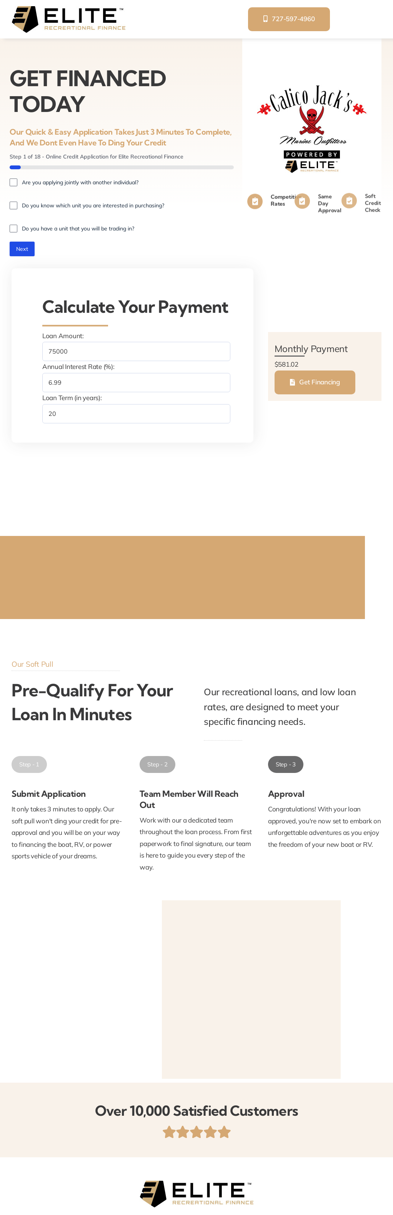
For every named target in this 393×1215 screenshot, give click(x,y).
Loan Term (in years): (72, 398)
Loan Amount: (63, 336)
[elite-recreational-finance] (68, 9)
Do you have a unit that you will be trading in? (78, 228)
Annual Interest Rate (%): (78, 367)
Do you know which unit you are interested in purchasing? (93, 205)
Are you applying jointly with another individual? (80, 182)
